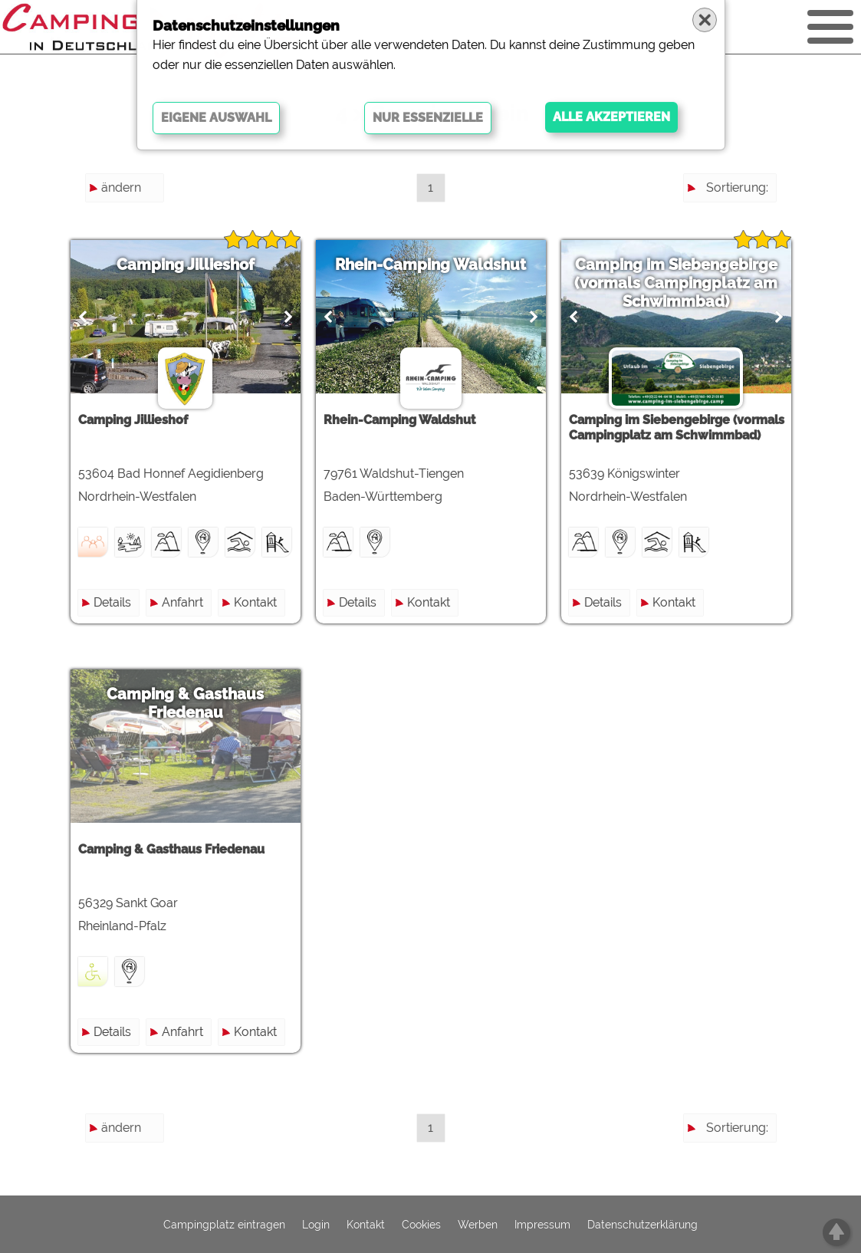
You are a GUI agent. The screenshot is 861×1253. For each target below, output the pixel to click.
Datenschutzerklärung (642, 1224)
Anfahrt (182, 602)
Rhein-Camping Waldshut (430, 264)
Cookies (421, 1224)
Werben (478, 1224)
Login (316, 1224)
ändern (121, 187)
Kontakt (255, 602)
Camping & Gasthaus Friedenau (185, 703)
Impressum (542, 1224)
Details (112, 602)
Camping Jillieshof (186, 264)
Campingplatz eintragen (224, 1224)
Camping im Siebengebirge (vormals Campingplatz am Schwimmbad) (675, 283)
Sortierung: (737, 187)
